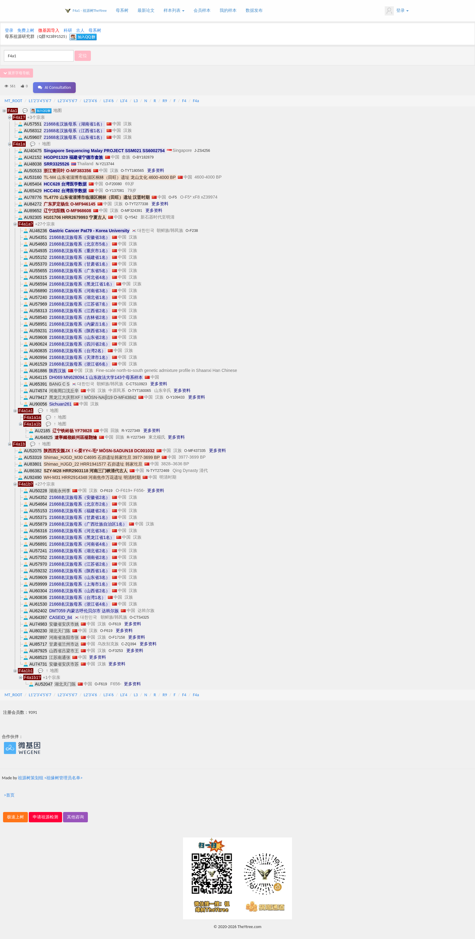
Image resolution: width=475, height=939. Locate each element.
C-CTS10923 (136, 382)
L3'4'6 (109, 98)
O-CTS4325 (139, 615)
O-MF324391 (131, 208)
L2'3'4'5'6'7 (67, 98)
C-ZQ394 (128, 642)
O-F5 (172, 195)
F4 (184, 98)
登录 (397, 10)
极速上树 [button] (15, 814)
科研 (68, 30)
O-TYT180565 (132, 168)
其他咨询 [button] (75, 814)
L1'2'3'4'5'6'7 (40, 98)
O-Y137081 (114, 188)
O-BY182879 (143, 155)
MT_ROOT (13, 98)
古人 (80, 30)
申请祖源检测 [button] (45, 814)
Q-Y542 (131, 215)
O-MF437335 (195, 448)
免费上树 (25, 30)
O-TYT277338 (136, 202)
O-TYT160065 (139, 388)
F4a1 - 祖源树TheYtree (90, 10)
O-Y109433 (175, 395)
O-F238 (192, 228)
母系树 (122, 10)
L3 (136, 98)
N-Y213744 (105, 162)
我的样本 (228, 10)
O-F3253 (115, 649)
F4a (196, 98)
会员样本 (202, 10)
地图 (58, 108)
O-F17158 (116, 635)
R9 (165, 98)
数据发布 (254, 10)
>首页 (9, 793)
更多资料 (155, 168)
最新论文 (146, 10)
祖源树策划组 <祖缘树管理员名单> (50, 775)
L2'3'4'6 (90, 98)
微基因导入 (48, 30)
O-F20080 (113, 182)
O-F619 (106, 488)
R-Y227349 (130, 428)
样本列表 (174, 10)
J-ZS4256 (202, 148)
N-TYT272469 (157, 468)
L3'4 (123, 98)
